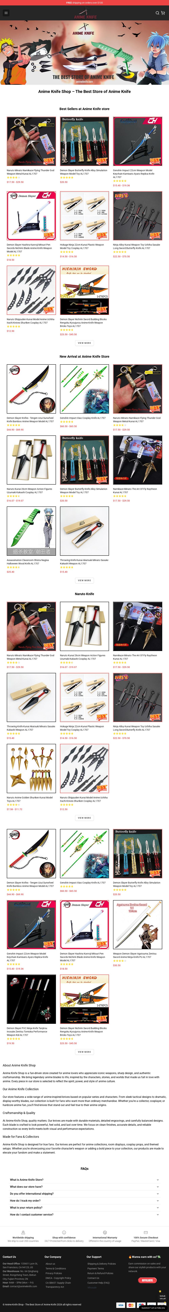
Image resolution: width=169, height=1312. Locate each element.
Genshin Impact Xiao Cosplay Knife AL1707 (83, 418)
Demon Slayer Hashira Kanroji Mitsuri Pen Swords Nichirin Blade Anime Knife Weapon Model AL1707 (29, 248)
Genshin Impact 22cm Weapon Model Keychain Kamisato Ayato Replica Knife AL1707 (133, 173)
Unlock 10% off (163, 1297)
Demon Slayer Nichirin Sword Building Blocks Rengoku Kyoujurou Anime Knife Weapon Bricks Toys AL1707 (83, 322)
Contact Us (93, 1278)
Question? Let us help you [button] (153, 1308)
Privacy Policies (54, 1273)
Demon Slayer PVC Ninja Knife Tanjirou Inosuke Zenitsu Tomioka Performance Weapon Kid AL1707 (27, 1031)
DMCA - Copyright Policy (58, 1278)
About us (50, 1263)
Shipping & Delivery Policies (101, 1263)
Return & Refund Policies (100, 1273)
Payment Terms (95, 1268)
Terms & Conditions (56, 1268)
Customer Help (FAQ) (98, 1282)
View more (84, 343)
